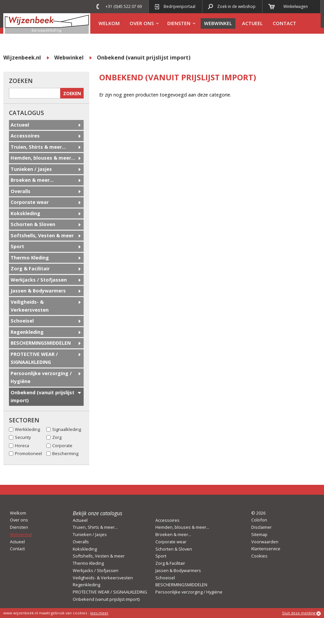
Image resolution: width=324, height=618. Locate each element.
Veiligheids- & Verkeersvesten (30, 306)
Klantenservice (265, 549)
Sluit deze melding (301, 613)
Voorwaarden (264, 542)
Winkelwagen (295, 6)
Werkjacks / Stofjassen (39, 280)
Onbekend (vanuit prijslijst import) (143, 57)
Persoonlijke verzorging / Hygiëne (41, 377)
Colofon (259, 520)
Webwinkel (218, 23)
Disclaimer (261, 527)
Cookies (259, 556)
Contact (284, 23)
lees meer (99, 612)
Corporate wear (30, 202)
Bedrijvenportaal (179, 6)
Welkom (109, 23)
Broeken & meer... (32, 180)
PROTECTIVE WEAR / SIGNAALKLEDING (34, 358)
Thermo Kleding (30, 257)
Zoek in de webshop (236, 6)
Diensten (178, 23)
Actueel (252, 23)
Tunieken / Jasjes (31, 169)
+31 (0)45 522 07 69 (123, 6)
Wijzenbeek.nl (22, 57)
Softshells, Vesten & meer (42, 235)
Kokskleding (25, 213)
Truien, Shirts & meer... (38, 147)
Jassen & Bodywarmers (38, 291)
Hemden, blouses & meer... (43, 158)
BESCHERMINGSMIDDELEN (41, 343)
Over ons (142, 23)
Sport (17, 246)
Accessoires (25, 136)
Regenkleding (27, 332)
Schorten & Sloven (33, 224)
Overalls (20, 191)
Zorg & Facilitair (30, 268)
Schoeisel (22, 321)
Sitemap (259, 534)
